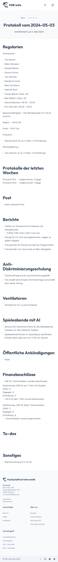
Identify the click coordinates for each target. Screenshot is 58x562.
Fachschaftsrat (36, 517)
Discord (5, 513)
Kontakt (33, 513)
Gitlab (5, 517)
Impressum (7, 499)
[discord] (54, 559)
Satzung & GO (35, 520)
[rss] (40, 559)
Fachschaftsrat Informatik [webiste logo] (19, 479)
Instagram (6, 520)
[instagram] (45, 559)
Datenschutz (7, 501)
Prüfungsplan (8, 541)
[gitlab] (50, 559)
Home (23, 18)
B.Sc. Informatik (9, 544)
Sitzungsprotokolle (37, 524)
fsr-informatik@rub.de (11, 494)
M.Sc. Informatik (9, 548)
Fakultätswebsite (9, 537)
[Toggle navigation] (53, 5)
